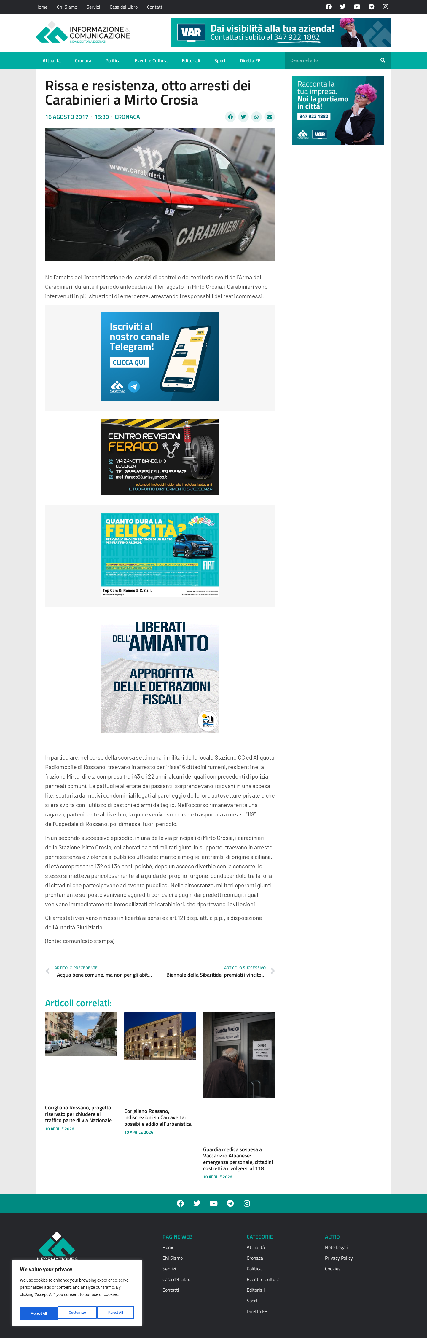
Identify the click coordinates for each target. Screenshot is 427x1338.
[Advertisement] (336, 241)
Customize (39, 1313)
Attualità (52, 60)
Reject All (78, 1313)
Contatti (155, 6)
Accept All (116, 1313)
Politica (113, 60)
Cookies (332, 1268)
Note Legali (336, 1247)
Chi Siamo (67, 6)
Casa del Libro (124, 6)
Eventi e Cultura (151, 60)
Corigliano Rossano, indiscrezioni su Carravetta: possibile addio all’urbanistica (158, 1117)
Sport (220, 60)
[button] (230, 116)
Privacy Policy (339, 1258)
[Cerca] (383, 60)
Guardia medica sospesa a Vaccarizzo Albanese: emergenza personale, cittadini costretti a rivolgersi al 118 (238, 1159)
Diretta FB (250, 60)
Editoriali (191, 60)
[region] (77, 1295)
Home (41, 6)
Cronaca (83, 60)
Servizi (93, 6)
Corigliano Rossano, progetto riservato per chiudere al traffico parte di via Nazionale (78, 1113)
